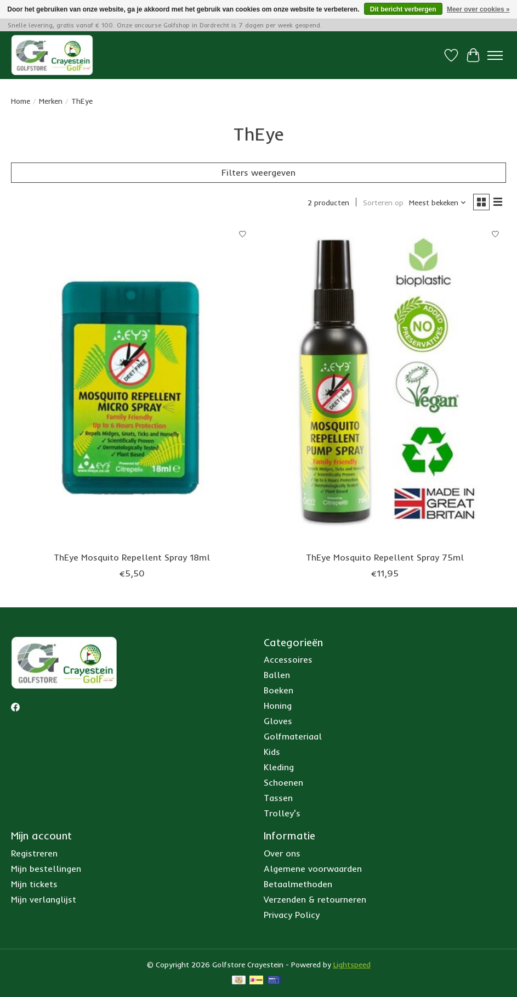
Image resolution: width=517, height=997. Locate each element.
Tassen (278, 797)
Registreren (34, 853)
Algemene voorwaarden (313, 868)
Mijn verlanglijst (43, 899)
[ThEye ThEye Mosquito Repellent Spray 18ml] (132, 384)
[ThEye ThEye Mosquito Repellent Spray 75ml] (384, 384)
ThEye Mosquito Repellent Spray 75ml (385, 557)
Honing (278, 705)
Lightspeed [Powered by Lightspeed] (352, 964)
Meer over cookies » (478, 9)
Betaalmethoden (298, 883)
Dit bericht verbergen (403, 9)
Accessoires (288, 659)
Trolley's (282, 813)
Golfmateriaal (293, 736)
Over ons (282, 853)
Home (20, 101)
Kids (272, 751)
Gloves (278, 720)
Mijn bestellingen (46, 868)
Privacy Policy (292, 914)
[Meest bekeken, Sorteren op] (438, 202)
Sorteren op (383, 202)
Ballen (277, 674)
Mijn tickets (34, 883)
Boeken (278, 690)
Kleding (279, 766)
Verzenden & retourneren (315, 899)
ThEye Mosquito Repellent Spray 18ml (132, 557)
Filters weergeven (258, 172)
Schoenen (283, 782)
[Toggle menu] (495, 55)
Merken (51, 101)
